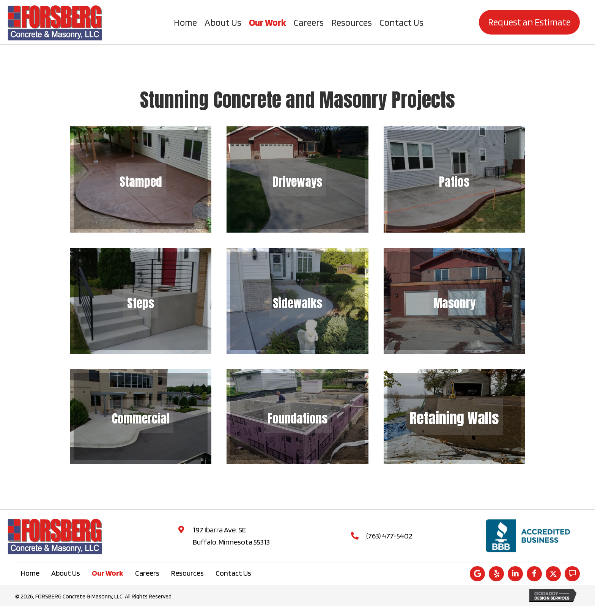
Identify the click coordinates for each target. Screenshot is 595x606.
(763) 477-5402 (389, 535)
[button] (477, 573)
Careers (147, 573)
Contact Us (233, 573)
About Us (65, 573)
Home (30, 573)
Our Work (107, 573)
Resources (187, 573)
